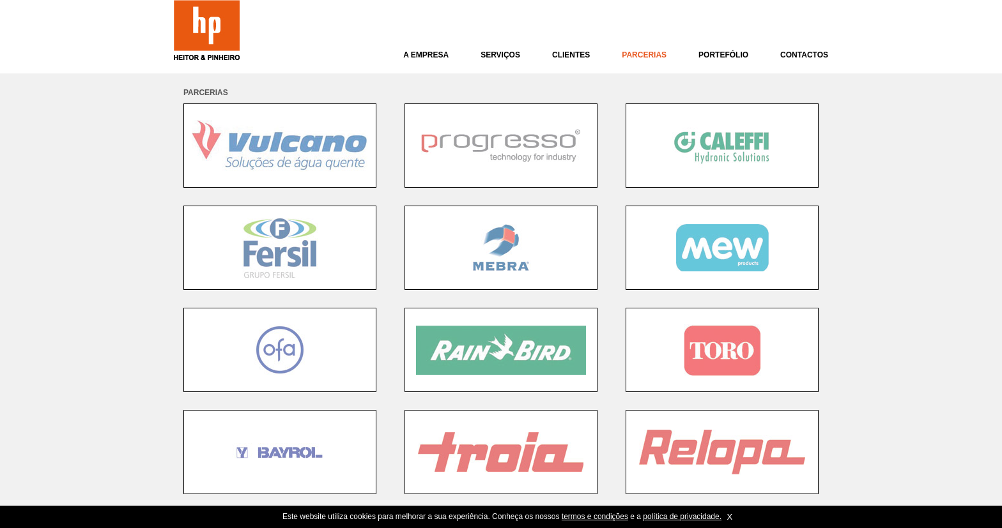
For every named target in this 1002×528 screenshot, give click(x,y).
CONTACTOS (804, 54)
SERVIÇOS (500, 54)
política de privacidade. (682, 516)
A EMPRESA (426, 54)
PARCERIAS (644, 54)
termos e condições (595, 516)
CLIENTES (571, 54)
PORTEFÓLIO (723, 54)
